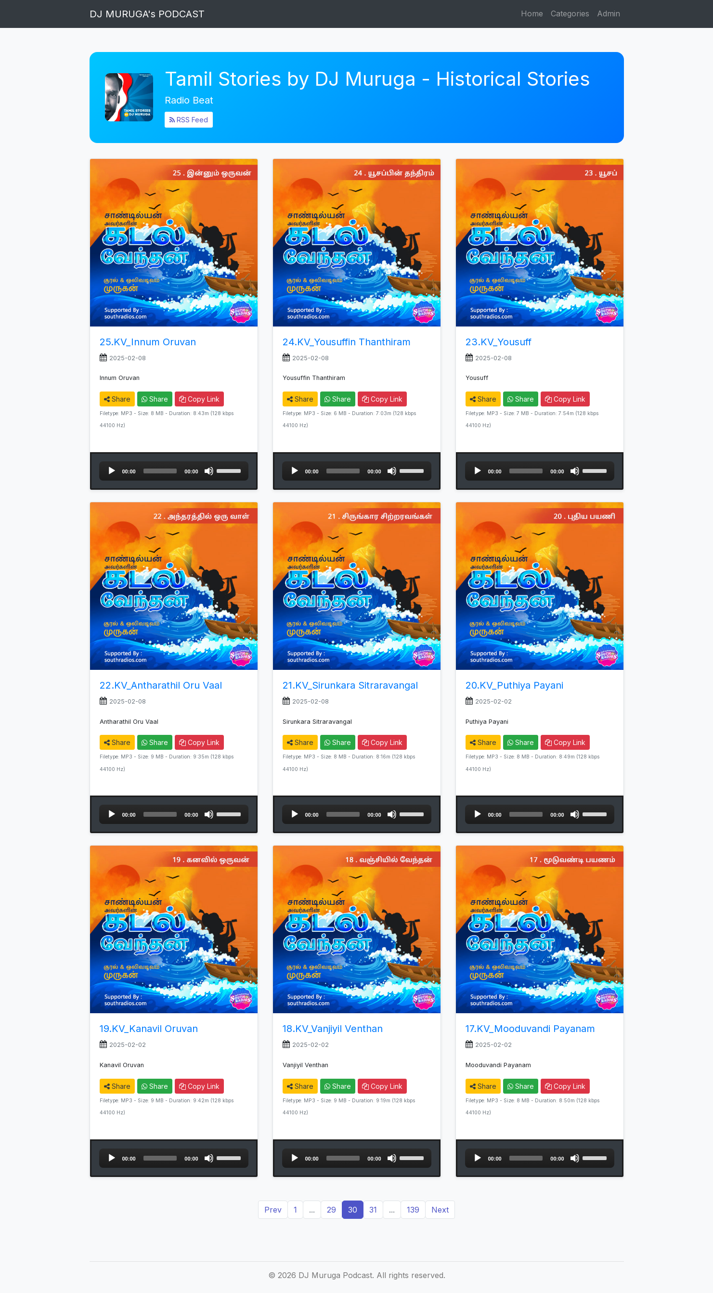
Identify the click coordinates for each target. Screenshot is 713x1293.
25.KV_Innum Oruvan (148, 342)
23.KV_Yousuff (499, 342)
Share (117, 399)
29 (331, 1210)
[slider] (160, 471)
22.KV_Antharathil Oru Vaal (161, 685)
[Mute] (209, 471)
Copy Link (199, 399)
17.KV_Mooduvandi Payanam (530, 1028)
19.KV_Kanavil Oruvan (149, 1028)
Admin (608, 13)
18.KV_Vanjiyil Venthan (333, 1028)
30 (352, 1210)
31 (373, 1210)
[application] (173, 471)
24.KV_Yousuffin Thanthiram (347, 342)
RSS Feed (188, 120)
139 (413, 1210)
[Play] (112, 471)
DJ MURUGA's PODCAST (147, 14)
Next (440, 1210)
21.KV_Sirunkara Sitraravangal (350, 685)
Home (532, 13)
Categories (570, 13)
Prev (273, 1210)
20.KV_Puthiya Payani (514, 685)
